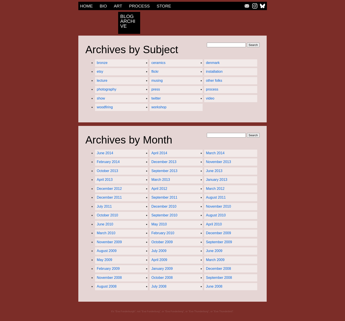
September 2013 (164, 171)
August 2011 (216, 197)
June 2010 (105, 224)
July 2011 (104, 206)
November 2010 (218, 206)
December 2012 (109, 188)
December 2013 (163, 162)
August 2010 (216, 215)
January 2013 (216, 179)
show (101, 98)
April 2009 (159, 260)
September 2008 (219, 277)
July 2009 (159, 251)
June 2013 (214, 171)
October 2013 (107, 171)
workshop (158, 107)
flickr (155, 71)
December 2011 (109, 197)
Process (139, 6)
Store (164, 6)
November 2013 (218, 162)
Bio (103, 6)
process (212, 89)
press (155, 89)
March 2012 (215, 188)
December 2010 (163, 206)
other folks (214, 80)
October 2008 (162, 277)
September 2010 (164, 215)
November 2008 (109, 277)
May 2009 (104, 260)
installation (214, 71)
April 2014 (159, 153)
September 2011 (164, 197)
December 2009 (218, 233)
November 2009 (109, 242)
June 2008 (214, 286)
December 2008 (218, 268)
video (210, 98)
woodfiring (105, 107)
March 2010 (106, 233)
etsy (100, 71)
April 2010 (214, 224)
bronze (102, 63)
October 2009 (162, 242)
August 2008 (107, 286)
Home (86, 6)
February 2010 (162, 233)
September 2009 (219, 242)
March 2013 (160, 179)
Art (118, 6)
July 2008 (159, 286)
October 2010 (107, 215)
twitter (156, 98)
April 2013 (105, 179)
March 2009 (215, 260)
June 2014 (105, 153)
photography (106, 89)
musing (157, 80)
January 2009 (162, 268)
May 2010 (159, 224)
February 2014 (108, 162)
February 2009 (108, 268)
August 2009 (107, 251)
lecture (102, 80)
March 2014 (215, 153)
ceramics (158, 63)
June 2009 (214, 251)
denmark (213, 63)
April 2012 (159, 188)
